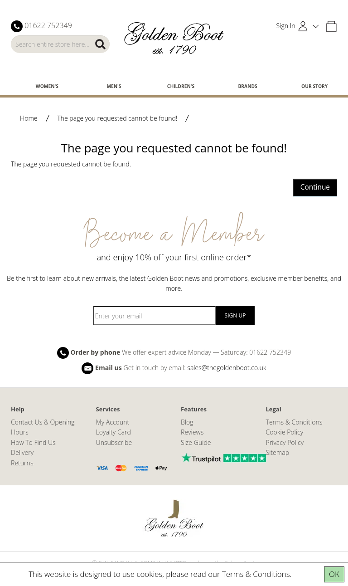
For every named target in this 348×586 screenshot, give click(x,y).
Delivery (22, 452)
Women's (47, 86)
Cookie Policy (285, 432)
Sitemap (278, 452)
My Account (113, 422)
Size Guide (196, 442)
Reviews (192, 432)
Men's (113, 86)
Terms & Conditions (256, 574)
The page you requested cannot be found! (117, 118)
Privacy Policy (285, 442)
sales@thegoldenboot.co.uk (226, 367)
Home (29, 118)
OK (334, 574)
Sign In (285, 25)
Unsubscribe (114, 442)
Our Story (314, 86)
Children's (180, 86)
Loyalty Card (113, 432)
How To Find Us (33, 442)
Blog (187, 422)
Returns (22, 463)
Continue (315, 187)
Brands (247, 86)
